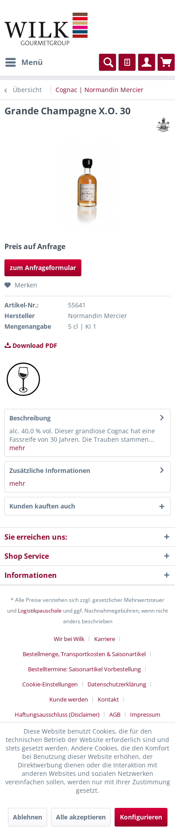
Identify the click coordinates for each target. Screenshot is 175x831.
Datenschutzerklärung (117, 684)
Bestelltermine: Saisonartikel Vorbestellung (84, 669)
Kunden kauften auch (42, 506)
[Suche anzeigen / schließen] (107, 62)
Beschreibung (30, 418)
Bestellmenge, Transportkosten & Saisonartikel (84, 654)
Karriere (104, 639)
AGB (114, 714)
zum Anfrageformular (43, 267)
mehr (17, 448)
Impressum (145, 714)
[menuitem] (23, 62)
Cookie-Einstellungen (50, 684)
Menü (24, 61)
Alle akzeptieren (81, 817)
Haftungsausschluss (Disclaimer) (57, 714)
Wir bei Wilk (69, 639)
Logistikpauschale (40, 610)
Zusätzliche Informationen (49, 470)
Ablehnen (27, 817)
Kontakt (108, 699)
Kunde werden (68, 699)
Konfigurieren (141, 817)
